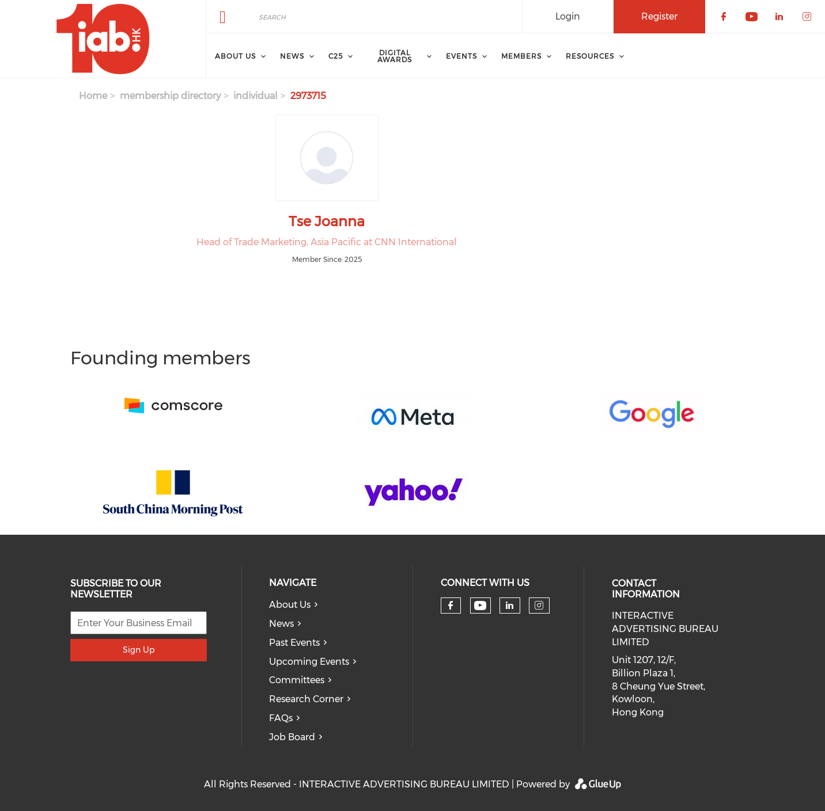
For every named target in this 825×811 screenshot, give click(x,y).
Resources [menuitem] (590, 56)
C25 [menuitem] (335, 56)
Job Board (292, 737)
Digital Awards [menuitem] (394, 56)
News (281, 623)
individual (255, 95)
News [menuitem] (292, 56)
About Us (290, 604)
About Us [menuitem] (235, 56)
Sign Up (138, 650)
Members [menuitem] (521, 56)
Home (93, 95)
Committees (296, 680)
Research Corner (306, 699)
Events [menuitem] (461, 56)
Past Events (294, 642)
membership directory (170, 95)
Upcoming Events (309, 661)
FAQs (281, 718)
